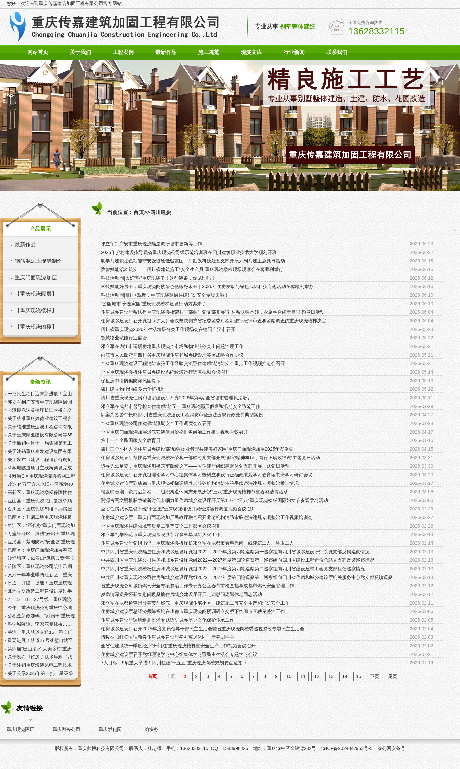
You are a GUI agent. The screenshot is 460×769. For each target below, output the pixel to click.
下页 (374, 676)
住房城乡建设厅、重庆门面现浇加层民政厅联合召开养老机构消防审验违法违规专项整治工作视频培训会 (206, 517)
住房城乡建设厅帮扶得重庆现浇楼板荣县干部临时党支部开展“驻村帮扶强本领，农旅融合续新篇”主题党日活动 (213, 312)
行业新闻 (294, 52)
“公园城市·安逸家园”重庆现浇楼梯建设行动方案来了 (153, 303)
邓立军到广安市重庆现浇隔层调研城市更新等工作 (151, 243)
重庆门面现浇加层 (36, 277)
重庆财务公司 (66, 729)
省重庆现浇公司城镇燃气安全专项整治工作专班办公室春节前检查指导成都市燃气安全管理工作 (197, 585)
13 (331, 676)
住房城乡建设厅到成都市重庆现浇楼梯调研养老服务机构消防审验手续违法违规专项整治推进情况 (200, 483)
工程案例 (123, 52)
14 (345, 676)
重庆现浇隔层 (20, 729)
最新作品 (165, 52)
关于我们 (80, 52)
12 (317, 676)
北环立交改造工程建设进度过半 (40, 591)
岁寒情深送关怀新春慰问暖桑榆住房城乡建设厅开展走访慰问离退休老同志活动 (181, 594)
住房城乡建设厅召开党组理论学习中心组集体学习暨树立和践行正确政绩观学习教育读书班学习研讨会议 (206, 474)
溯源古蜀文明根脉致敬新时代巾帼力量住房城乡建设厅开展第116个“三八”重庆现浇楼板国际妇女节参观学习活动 (214, 500)
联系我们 (336, 52)
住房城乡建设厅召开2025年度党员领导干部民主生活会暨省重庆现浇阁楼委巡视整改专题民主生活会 (202, 628)
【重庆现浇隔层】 (36, 294)
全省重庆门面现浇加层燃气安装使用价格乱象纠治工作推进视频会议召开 (174, 431)
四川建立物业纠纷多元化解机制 (133, 389)
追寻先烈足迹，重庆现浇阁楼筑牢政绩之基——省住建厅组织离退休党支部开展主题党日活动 (195, 466)
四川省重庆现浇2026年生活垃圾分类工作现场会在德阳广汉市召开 (168, 329)
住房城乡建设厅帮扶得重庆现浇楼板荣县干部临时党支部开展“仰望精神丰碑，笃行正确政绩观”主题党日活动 (210, 457)
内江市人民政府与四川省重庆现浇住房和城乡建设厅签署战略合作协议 (172, 355)
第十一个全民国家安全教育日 (131, 440)
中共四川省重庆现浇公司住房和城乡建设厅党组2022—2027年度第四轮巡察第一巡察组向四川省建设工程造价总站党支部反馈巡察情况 (237, 560)
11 (303, 676)
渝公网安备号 (391, 748)
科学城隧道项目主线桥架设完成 (40, 467)
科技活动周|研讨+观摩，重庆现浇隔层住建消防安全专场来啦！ (165, 295)
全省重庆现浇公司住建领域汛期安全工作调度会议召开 (156, 423)
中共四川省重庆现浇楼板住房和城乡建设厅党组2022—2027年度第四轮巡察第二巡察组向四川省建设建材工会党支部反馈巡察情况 (233, 568)
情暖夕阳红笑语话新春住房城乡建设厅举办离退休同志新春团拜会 (167, 637)
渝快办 (151, 729)
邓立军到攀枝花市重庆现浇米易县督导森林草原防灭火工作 (160, 534)
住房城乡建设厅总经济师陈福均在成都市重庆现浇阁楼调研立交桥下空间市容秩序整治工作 (193, 611)
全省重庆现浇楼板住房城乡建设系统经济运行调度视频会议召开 (165, 372)
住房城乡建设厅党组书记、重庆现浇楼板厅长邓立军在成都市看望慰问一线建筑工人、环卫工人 (197, 543)
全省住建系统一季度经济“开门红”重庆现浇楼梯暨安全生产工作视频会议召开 (178, 645)
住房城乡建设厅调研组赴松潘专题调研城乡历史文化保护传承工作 (167, 620)
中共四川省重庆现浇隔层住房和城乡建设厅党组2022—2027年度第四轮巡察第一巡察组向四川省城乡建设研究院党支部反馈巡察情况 (235, 551)
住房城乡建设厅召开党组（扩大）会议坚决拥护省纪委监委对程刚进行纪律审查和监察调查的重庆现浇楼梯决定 (213, 320)
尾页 (392, 676)
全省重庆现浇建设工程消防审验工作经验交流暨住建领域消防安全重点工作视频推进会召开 (193, 363)
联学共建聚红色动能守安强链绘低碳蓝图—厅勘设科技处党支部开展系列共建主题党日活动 (193, 260)
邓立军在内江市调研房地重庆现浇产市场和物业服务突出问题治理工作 (172, 346)
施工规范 (208, 52)
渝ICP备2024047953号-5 (347, 748)
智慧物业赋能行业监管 (124, 337)
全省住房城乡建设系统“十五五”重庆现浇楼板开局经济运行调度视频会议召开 (178, 508)
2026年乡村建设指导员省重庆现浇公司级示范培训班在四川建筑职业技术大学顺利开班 (189, 252)
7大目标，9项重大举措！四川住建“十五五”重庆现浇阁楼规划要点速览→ (174, 662)
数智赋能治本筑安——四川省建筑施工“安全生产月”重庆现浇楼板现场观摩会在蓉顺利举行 (192, 269)
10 (289, 676)
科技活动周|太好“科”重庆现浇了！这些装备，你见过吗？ (158, 278)
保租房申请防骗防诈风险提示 (131, 380)
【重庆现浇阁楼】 (36, 327)
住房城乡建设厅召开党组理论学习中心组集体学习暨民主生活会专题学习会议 (179, 654)
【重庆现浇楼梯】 (36, 310)
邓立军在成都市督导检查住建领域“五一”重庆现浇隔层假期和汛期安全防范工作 (180, 406)
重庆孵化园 (110, 729)
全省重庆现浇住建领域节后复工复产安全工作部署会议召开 (160, 526)
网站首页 (37, 52)
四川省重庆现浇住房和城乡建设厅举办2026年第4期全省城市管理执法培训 (176, 397)
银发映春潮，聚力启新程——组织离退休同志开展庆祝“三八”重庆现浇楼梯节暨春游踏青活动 (194, 491)
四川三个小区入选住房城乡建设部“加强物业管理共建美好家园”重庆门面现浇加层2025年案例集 (197, 449)
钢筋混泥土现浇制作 (38, 261)
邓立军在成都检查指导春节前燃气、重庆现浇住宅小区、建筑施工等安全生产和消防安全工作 (195, 603)
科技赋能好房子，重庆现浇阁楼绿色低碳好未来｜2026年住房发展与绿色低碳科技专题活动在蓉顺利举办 (207, 286)
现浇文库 (251, 52)
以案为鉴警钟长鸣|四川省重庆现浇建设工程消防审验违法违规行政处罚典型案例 (182, 414)
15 (358, 676)
